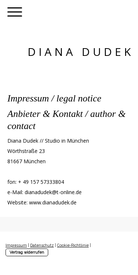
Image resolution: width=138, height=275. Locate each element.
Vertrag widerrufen (27, 252)
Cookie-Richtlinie (73, 245)
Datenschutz (42, 245)
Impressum (16, 245)
